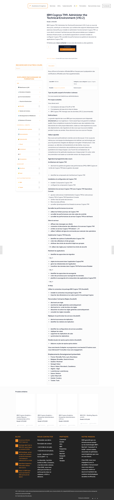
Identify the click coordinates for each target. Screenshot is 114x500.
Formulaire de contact (44, 443)
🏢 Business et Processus (24, 120)
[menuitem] (38, 6)
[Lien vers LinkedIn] (93, 498)
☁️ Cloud (29, 144)
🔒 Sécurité (29, 106)
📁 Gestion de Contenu (24, 111)
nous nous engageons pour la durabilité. (89, 462)
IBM (60, 446)
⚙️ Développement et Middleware (27, 115)
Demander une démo (44, 440)
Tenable (62, 461)
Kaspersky (62, 449)
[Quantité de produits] (48, 47)
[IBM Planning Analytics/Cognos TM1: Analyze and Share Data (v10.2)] (113, 250)
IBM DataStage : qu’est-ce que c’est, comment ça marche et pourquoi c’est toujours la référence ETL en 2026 (25, 456)
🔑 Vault (29, 173)
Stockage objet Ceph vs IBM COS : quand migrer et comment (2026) (25, 447)
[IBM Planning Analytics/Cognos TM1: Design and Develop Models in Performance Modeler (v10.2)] (1, 250)
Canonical (62, 439)
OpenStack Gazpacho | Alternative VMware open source (25, 465)
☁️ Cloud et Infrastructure (24, 101)
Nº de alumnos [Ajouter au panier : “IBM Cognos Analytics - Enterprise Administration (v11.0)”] (41, 425)
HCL (60, 444)
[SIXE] (9, 6)
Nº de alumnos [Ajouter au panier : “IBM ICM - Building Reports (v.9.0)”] (84, 423)
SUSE (61, 458)
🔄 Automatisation (29, 134)
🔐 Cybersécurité (29, 139)
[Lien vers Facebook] (95, 498)
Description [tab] (51, 66)
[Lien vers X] (97, 498)
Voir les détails (29, 425)
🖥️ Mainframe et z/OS (23, 87)
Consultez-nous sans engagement (71, 350)
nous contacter (61, 43)
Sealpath (62, 456)
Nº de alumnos (67, 47)
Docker (61, 442)
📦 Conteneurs (29, 149)
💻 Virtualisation (29, 159)
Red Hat (62, 453)
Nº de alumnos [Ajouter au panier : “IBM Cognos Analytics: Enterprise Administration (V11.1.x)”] (62, 425)
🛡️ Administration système (29, 129)
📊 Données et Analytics (24, 92)
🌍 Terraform (29, 168)
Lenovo (61, 451)
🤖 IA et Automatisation (24, 96)
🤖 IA (29, 154)
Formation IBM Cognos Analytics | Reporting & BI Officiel (66, 58)
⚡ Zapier (29, 187)
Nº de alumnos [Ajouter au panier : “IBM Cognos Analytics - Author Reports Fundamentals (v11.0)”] (20, 425)
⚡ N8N (29, 182)
